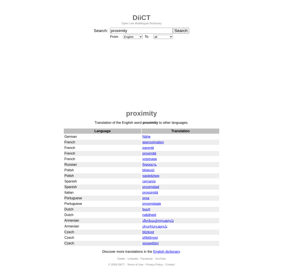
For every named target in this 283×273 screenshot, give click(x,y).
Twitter (121, 258)
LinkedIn (133, 258)
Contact (170, 264)
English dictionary (166, 251)
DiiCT (141, 17)
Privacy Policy (154, 264)
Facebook (147, 258)
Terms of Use (135, 264)
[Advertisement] (141, 74)
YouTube (160, 258)
